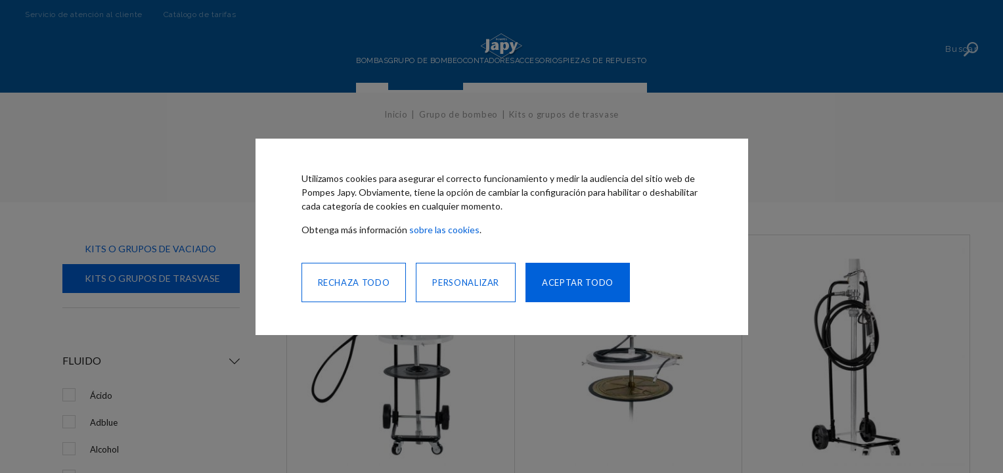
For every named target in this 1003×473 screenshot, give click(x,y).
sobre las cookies (444, 229)
